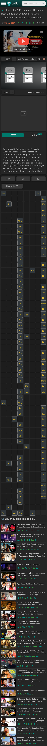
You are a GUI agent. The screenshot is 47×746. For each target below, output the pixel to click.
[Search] (43, 3)
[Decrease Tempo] (3, 59)
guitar (6, 92)
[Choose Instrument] (12, 92)
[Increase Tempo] (14, 59)
